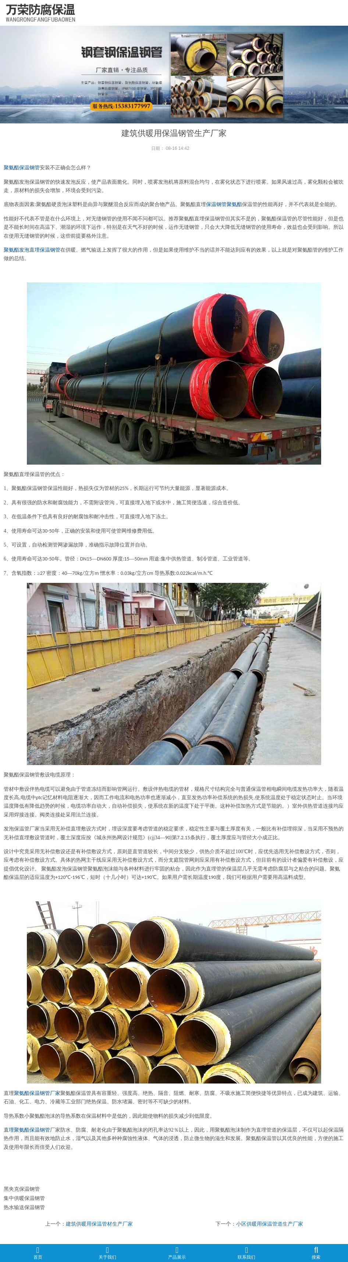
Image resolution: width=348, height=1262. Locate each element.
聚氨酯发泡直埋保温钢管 (32, 250)
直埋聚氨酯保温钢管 (27, 1130)
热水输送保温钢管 (24, 1207)
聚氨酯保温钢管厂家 (37, 1093)
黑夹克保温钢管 (22, 1189)
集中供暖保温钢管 (24, 1198)
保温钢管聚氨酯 (224, 204)
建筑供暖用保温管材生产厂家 (99, 1224)
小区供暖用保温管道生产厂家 (269, 1224)
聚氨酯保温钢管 (22, 167)
